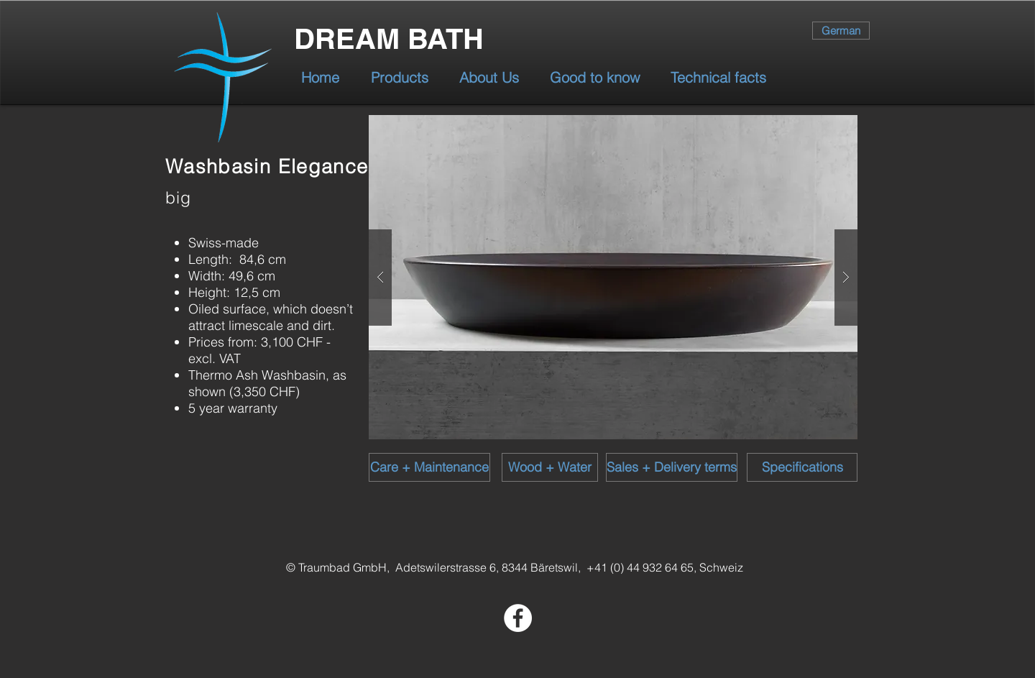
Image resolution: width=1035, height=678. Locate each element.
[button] (613, 277)
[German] (841, 31)
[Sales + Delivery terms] (671, 467)
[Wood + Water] (550, 467)
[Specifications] (802, 467)
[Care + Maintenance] (429, 467)
